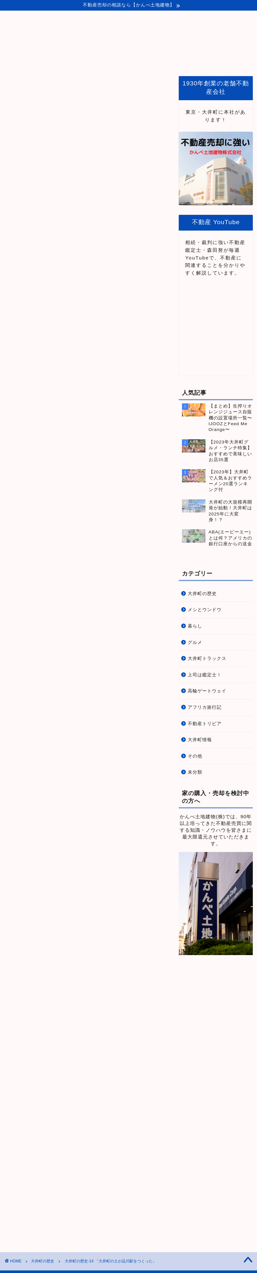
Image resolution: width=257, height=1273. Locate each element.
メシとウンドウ (205, 609)
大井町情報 (200, 739)
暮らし (195, 626)
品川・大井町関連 (167, 59)
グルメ (195, 642)
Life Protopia (129, 31)
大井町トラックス (207, 658)
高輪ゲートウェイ (207, 691)
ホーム (78, 59)
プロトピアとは (117, 59)
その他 (195, 756)
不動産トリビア (205, 723)
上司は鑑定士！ (205, 674)
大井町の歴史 (17, 86)
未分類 (195, 772)
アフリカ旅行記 (205, 707)
